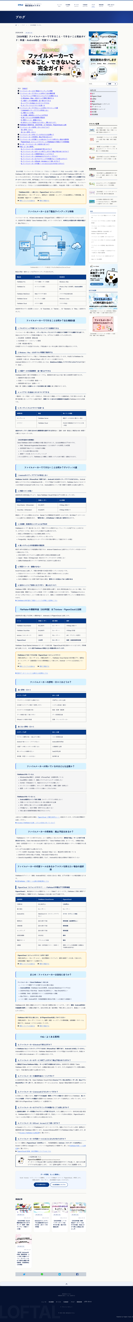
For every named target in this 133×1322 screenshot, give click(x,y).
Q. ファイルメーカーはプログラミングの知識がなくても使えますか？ (44, 159)
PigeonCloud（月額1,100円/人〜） (49, 817)
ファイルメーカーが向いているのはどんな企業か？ (37, 134)
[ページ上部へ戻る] (66, 1284)
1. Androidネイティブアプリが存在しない (35, 110)
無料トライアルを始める (27, 200)
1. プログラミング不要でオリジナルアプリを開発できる (39, 96)
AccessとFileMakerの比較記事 (29, 1133)
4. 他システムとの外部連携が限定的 (33, 117)
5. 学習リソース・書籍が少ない (31, 120)
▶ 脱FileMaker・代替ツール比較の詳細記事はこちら (32, 881)
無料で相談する (44, 200)
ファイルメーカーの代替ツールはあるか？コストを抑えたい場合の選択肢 (44, 139)
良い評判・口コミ (27, 130)
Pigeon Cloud (96, 96)
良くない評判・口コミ (28, 132)
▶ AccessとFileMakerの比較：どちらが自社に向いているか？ (35, 823)
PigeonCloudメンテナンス (101, 104)
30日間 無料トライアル (59, 1184)
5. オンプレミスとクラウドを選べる (33, 105)
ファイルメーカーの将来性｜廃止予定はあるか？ (36, 137)
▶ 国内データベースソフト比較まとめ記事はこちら (31, 673)
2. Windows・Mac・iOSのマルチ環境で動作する (37, 98)
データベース (96, 107)
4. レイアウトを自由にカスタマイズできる (35, 103)
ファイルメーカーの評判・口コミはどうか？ (35, 127)
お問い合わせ (88, 1301)
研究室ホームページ (98, 109)
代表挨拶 (65, 1302)
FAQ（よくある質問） (27, 147)
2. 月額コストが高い (27, 113)
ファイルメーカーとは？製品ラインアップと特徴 (36, 91)
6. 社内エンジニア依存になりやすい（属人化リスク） (39, 122)
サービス (58, 1302)
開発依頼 (79, 1302)
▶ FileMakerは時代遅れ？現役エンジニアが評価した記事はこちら (36, 600)
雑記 (93, 101)
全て (93, 94)
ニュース (43, 1302)
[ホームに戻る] (16, 25)
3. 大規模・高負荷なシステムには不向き (34, 115)
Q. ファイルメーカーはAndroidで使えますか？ (36, 149)
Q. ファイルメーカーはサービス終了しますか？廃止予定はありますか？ (45, 151)
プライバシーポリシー (66, 1307)
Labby (94, 99)
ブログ (23, 25)
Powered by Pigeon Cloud (125, 1317)
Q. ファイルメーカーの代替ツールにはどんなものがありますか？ (42, 163)
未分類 (94, 112)
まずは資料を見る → (41, 1184)
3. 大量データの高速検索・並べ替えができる (36, 101)
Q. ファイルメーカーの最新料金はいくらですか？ (37, 154)
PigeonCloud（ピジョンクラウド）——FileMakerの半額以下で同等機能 (45, 142)
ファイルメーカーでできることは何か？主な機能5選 (37, 93)
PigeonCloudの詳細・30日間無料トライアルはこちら (34, 1151)
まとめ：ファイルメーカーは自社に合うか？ (35, 144)
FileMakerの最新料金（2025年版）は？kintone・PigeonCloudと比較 (43, 125)
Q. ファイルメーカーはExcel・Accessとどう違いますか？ (40, 161)
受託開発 (95, 114)
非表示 (25, 88)
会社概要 (51, 1302)
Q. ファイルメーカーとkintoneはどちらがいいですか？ (39, 156)
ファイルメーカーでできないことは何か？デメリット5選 (39, 108)
